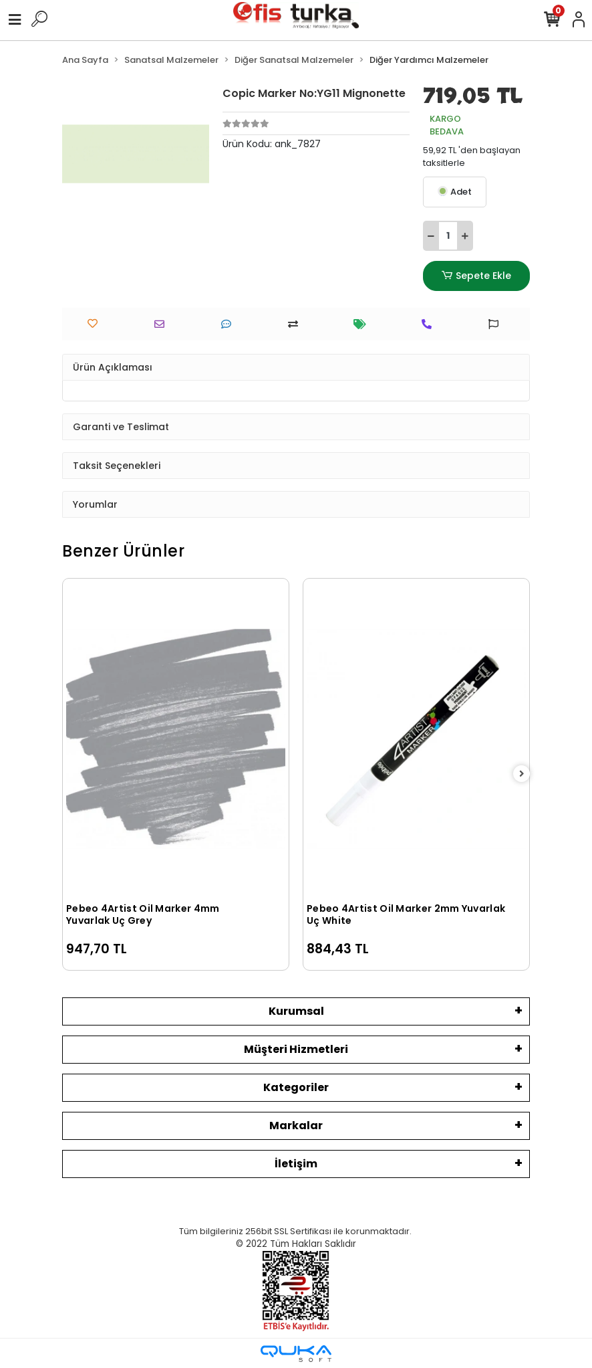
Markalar (296, 1125)
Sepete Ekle (476, 276)
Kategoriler (296, 1087)
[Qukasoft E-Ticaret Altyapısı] (296, 1353)
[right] (521, 774)
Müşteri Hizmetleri (296, 1049)
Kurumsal (296, 1011)
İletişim (296, 1163)
